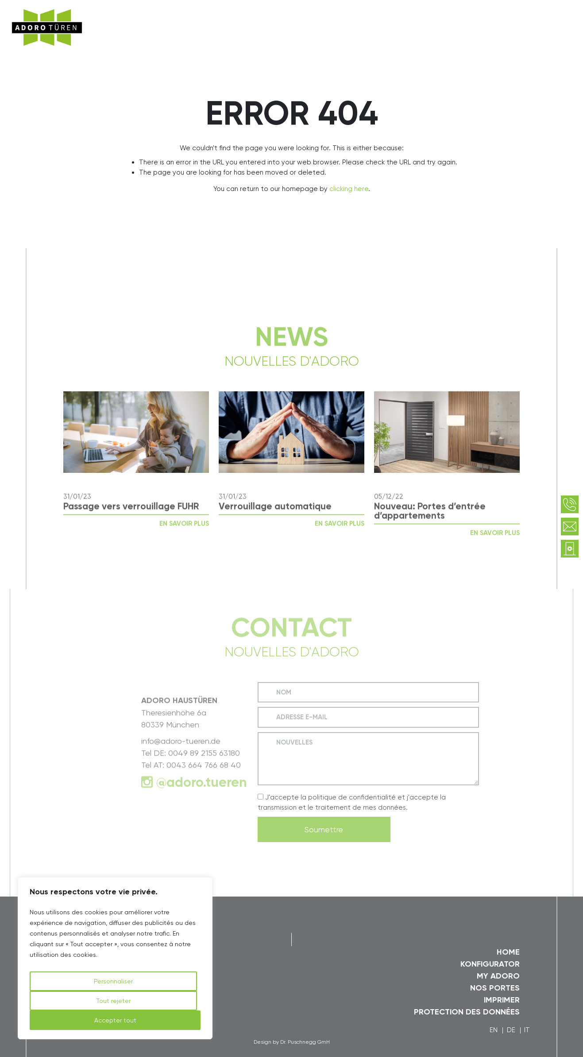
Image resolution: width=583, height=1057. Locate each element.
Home (508, 952)
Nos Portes (495, 988)
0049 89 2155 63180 (204, 765)
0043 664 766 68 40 (203, 777)
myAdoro (479, 16)
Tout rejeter (114, 1000)
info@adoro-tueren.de (180, 753)
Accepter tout (115, 1020)
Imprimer (502, 1000)
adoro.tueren (206, 795)
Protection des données (467, 1012)
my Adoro (498, 976)
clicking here (348, 189)
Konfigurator (490, 964)
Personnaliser (113, 981)
